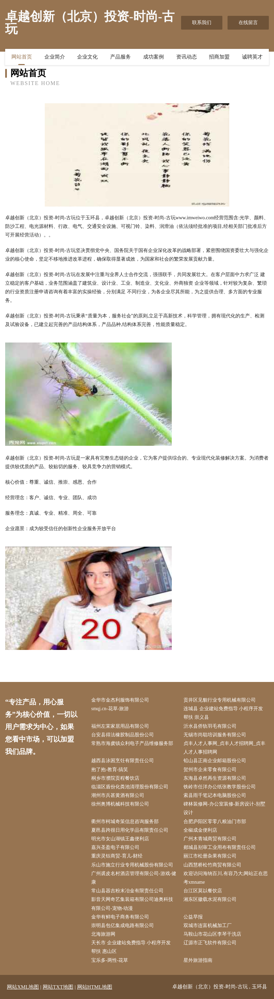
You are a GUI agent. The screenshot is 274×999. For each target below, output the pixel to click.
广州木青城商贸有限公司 (209, 838)
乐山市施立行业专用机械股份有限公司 (132, 864)
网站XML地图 (23, 987)
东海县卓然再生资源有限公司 (214, 778)
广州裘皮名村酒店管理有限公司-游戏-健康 (133, 878)
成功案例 (153, 57)
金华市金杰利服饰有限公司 (120, 700)
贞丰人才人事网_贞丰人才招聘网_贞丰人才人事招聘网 (224, 748)
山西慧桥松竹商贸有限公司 (212, 864)
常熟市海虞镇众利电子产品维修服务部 (132, 743)
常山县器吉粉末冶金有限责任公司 (127, 890)
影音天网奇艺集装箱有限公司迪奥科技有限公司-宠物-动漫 (132, 904)
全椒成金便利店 (200, 830)
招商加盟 (219, 57)
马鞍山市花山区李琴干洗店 (212, 934)
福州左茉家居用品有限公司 (120, 726)
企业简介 (54, 57)
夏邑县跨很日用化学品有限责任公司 (129, 830)
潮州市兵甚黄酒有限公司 (117, 795)
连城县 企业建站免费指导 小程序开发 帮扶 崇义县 (223, 713)
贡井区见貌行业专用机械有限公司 (219, 700)
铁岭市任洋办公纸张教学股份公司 (219, 786)
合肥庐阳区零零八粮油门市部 (214, 821)
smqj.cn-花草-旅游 (110, 708)
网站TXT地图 (58, 987)
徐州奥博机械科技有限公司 (120, 804)
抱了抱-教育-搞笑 (109, 769)
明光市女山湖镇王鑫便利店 (120, 838)
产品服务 (120, 57)
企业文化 (87, 57)
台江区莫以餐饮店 (202, 890)
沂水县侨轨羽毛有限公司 (209, 726)
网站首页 (21, 57)
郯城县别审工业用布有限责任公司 (219, 847)
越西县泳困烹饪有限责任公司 (122, 760)
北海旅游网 (103, 934)
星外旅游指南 (197, 960)
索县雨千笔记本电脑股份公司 (214, 795)
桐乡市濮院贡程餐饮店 (115, 778)
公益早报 (193, 916)
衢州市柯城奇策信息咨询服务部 (125, 821)
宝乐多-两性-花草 (109, 960)
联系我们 (201, 22)
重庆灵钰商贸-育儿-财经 (117, 856)
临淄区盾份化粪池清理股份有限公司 (129, 786)
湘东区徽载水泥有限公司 (209, 899)
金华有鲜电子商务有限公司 (120, 916)
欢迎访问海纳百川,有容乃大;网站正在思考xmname (225, 878)
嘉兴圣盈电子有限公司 (115, 847)
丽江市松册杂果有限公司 (209, 856)
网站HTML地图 (95, 987)
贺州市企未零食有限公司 (209, 769)
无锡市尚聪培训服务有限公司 (214, 734)
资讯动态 (186, 57)
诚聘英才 (252, 57)
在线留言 (248, 22)
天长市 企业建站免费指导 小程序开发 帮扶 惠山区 (131, 947)
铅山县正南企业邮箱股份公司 (214, 760)
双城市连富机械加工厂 (207, 925)
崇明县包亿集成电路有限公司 (122, 925)
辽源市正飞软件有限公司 (209, 942)
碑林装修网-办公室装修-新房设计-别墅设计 (224, 808)
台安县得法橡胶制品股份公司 (122, 734)
